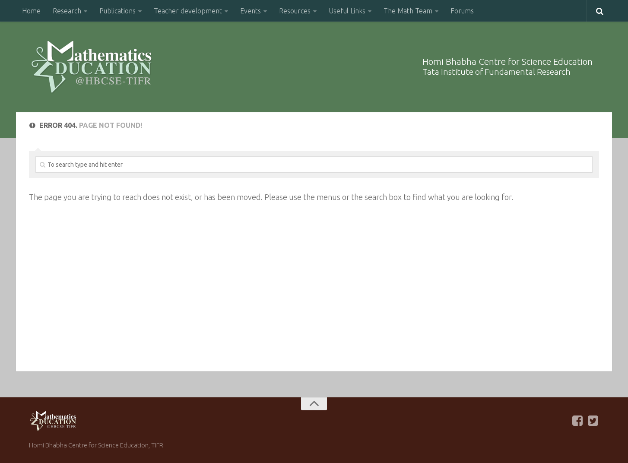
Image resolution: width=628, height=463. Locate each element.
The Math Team (408, 11)
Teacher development (188, 11)
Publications (117, 11)
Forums (462, 11)
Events (250, 11)
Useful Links (347, 11)
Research (67, 11)
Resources (295, 11)
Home (31, 11)
